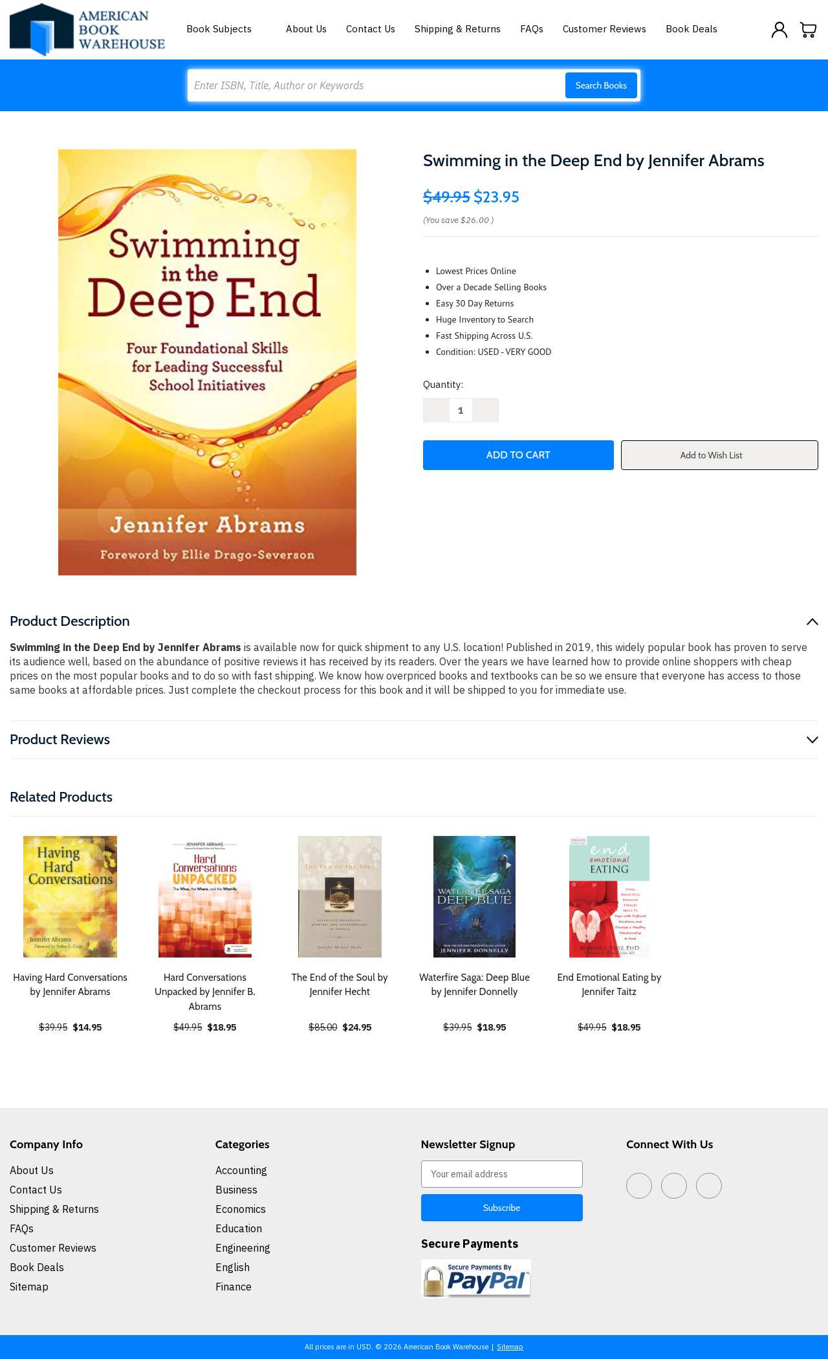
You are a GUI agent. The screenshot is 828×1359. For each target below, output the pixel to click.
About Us (306, 29)
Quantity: (443, 384)
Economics (240, 1209)
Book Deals (691, 29)
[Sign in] (779, 29)
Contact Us (370, 29)
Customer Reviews (604, 29)
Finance (233, 1286)
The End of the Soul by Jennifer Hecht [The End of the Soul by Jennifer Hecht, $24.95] (340, 985)
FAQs (531, 29)
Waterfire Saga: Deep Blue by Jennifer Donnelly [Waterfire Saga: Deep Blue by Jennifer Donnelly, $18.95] (474, 985)
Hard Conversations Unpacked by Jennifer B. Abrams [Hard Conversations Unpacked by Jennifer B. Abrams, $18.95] (205, 992)
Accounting (241, 1170)
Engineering (242, 1247)
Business (236, 1189)
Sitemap (29, 1286)
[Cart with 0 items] (808, 29)
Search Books (601, 85)
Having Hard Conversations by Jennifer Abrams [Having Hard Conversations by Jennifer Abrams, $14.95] (70, 985)
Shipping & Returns (458, 29)
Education (238, 1228)
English (232, 1267)
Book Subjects (226, 29)
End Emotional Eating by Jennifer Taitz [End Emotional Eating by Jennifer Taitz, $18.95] (609, 985)
